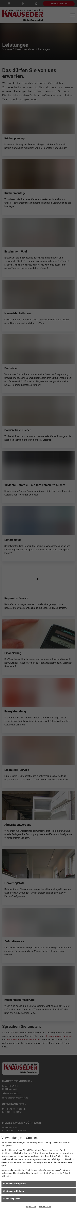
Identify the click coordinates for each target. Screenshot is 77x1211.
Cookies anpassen (11, 1199)
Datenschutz (45, 1206)
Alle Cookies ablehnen (13, 1191)
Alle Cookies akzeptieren (14, 1183)
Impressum (31, 1206)
